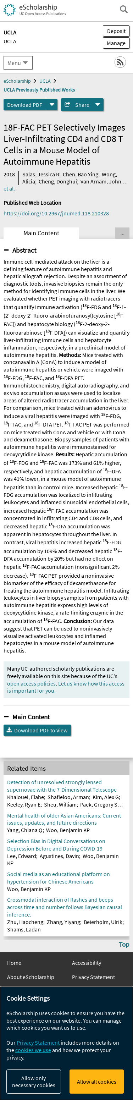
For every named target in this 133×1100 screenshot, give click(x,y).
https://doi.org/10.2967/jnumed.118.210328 (56, 213)
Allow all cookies (96, 1081)
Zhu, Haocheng (25, 921)
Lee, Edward (21, 855)
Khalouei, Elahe (25, 797)
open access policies (31, 683)
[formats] (51, 104)
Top (124, 944)
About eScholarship (30, 976)
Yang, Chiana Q (25, 830)
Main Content (41, 233)
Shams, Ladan (24, 929)
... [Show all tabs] (122, 233)
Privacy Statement (93, 976)
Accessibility (86, 962)
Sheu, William (60, 804)
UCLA (10, 41)
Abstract (24, 250)
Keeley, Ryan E (23, 804)
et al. (9, 188)
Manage (114, 42)
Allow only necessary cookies (33, 1081)
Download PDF (24, 104)
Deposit (116, 30)
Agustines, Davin (59, 855)
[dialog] (66, 1043)
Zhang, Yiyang (63, 921)
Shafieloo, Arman (68, 797)
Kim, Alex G (106, 797)
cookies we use (33, 1050)
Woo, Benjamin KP (68, 830)
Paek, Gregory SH (100, 804)
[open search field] (123, 9)
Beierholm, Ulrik (103, 921)
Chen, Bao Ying (80, 174)
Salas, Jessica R (40, 174)
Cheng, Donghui (58, 181)
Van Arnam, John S (103, 181)
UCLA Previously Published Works (39, 90)
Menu (14, 62)
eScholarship (17, 81)
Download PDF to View (40, 730)
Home (14, 962)
